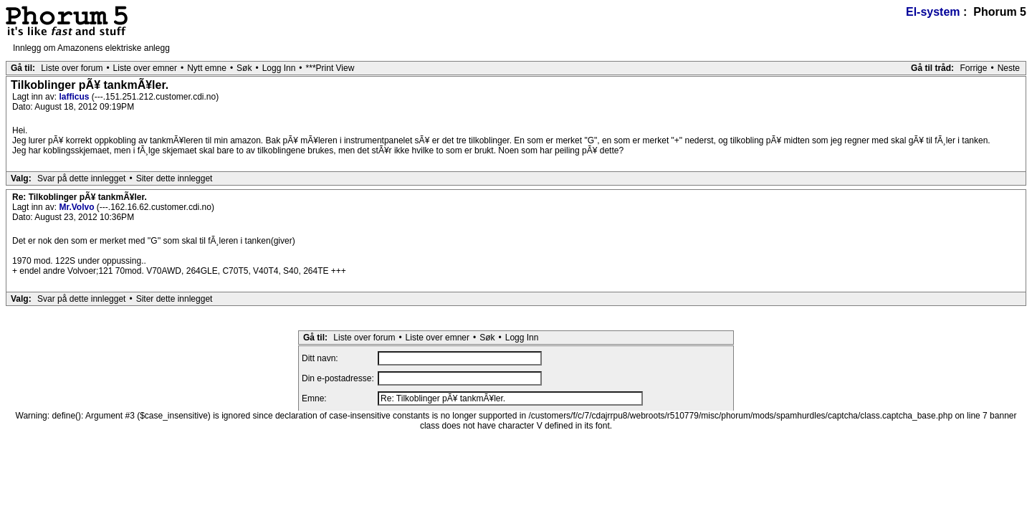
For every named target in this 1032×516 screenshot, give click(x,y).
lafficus (75, 97)
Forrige (973, 68)
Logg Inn (279, 68)
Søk (244, 68)
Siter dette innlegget (174, 178)
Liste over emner (145, 68)
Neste (1009, 68)
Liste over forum (71, 68)
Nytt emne (206, 68)
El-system (933, 12)
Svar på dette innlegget (81, 178)
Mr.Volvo (77, 207)
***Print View (330, 68)
